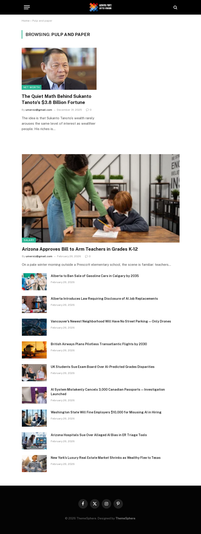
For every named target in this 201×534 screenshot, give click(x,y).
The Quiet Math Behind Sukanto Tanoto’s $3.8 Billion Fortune (56, 99)
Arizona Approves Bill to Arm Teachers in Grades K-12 (80, 249)
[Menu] (27, 7)
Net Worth (31, 87)
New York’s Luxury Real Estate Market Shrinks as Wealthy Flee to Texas (106, 458)
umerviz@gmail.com (38, 109)
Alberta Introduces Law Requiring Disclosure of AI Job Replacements (104, 298)
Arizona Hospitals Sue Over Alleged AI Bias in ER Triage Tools (99, 435)
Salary (29, 240)
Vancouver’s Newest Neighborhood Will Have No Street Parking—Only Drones (111, 321)
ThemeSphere (125, 518)
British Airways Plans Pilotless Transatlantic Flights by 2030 (99, 344)
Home (26, 20)
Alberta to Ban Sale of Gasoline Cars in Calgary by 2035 (95, 276)
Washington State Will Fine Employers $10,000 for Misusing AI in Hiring (106, 412)
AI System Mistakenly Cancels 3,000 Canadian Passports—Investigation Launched (108, 392)
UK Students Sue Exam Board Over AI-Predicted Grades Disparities (103, 367)
